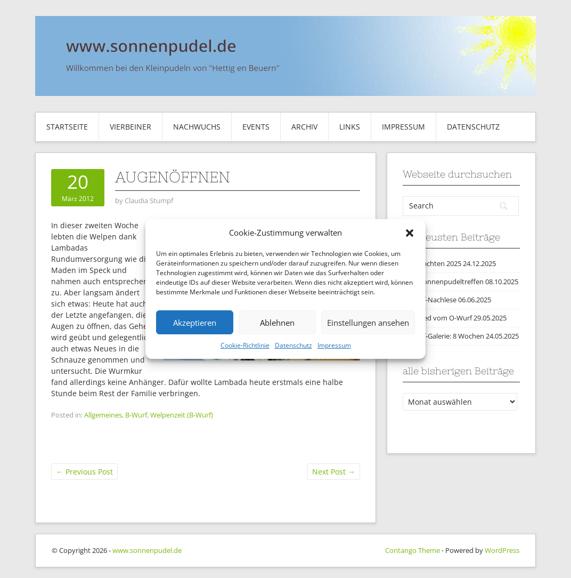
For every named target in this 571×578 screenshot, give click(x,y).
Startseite (67, 127)
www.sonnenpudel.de (147, 550)
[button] (409, 233)
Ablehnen (277, 322)
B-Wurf (136, 415)
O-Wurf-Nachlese (429, 299)
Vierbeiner (130, 127)
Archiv (304, 127)
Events (256, 127)
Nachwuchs (197, 127)
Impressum (334, 345)
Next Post (333, 472)
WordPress (502, 550)
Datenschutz (293, 345)
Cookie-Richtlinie (245, 345)
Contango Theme (412, 550)
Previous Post (84, 472)
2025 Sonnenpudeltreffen (443, 281)
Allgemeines (103, 415)
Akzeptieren (194, 322)
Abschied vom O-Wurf (437, 318)
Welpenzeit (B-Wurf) (181, 415)
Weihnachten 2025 (432, 263)
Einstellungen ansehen (368, 322)
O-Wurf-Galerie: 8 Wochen (443, 336)
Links (349, 127)
